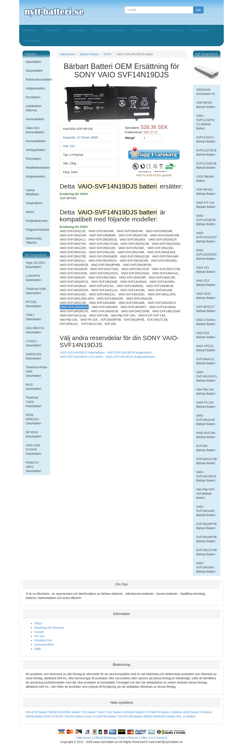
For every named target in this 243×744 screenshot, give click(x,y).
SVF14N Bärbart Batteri (205, 448)
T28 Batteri (88, 712)
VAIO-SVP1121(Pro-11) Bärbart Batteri (205, 122)
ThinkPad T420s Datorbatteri (33, 402)
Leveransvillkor (44, 644)
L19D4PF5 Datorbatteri (33, 278)
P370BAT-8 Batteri (158, 712)
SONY (107, 54)
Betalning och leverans (49, 627)
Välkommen (30, 30)
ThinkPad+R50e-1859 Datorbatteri (37, 371)
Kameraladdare (142, 30)
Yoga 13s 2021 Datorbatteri (35, 265)
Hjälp (37, 648)
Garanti (39, 632)
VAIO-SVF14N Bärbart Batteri (205, 435)
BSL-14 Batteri (186, 716)
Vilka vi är (147, 737)
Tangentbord (34, 203)
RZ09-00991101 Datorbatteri (33, 419)
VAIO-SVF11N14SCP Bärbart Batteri (206, 237)
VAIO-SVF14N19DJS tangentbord (129, 352)
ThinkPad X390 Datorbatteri (36, 291)
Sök (198, 10)
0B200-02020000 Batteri (64, 712)
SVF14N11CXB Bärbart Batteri (206, 461)
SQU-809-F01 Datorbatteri (35, 330)
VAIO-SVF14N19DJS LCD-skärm (81, 356)
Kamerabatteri (76, 30)
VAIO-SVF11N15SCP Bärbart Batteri (206, 254)
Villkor (38, 623)
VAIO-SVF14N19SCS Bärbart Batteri (206, 376)
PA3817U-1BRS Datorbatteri (33, 467)
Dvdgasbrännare (37, 220)
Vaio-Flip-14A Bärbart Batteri (205, 391)
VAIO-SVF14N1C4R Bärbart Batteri (205, 420)
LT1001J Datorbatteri (33, 343)
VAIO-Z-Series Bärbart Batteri (205, 322)
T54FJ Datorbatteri (33, 317)
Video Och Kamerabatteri (109, 30)
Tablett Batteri (199, 30)
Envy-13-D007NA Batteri (101, 716)
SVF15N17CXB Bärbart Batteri (206, 552)
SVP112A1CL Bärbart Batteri (205, 139)
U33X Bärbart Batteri (205, 178)
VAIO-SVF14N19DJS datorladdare (82, 352)
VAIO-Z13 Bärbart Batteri (205, 283)
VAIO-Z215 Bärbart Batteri (205, 296)
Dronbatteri (33, 97)
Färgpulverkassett (37, 229)
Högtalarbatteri (35, 88)
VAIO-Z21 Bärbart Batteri (205, 269)
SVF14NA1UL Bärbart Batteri (205, 361)
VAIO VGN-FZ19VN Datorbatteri (33, 449)
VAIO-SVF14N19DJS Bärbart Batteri (206, 476)
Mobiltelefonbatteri (171, 30)
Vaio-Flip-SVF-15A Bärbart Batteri (205, 493)
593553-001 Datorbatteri (34, 356)
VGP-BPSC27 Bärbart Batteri (205, 309)
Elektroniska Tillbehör (34, 240)
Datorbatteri (52, 30)
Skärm (30, 212)
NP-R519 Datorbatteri (33, 434)
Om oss (39, 636)
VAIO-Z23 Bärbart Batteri (205, 335)
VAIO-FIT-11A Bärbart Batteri (205, 205)
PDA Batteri (33, 158)
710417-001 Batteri (109, 712)
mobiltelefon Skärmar (34, 108)
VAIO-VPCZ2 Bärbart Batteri (205, 348)
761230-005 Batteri (130, 716)
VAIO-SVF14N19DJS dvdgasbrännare (130, 356)
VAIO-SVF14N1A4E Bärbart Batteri (205, 511)
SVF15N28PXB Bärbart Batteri (206, 526)
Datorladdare (31, 40)
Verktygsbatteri (35, 150)
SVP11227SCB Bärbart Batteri (206, 152)
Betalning (109, 737)
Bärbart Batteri (89, 54)
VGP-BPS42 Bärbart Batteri (205, 191)
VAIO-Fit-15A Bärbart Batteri (205, 404)
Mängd (130, 138)
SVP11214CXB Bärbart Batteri (206, 165)
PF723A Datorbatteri (33, 304)
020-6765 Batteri (37, 712)
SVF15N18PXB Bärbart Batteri (206, 539)
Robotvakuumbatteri (38, 79)
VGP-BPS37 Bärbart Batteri (205, 105)
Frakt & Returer (128, 737)
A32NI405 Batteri (133, 712)
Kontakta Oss (43, 640)
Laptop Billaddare (32, 192)
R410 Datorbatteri (33, 386)
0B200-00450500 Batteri (160, 716)
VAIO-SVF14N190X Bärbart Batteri (205, 567)
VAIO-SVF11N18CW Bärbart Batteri (206, 220)
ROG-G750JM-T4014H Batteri (64, 716)
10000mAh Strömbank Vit (205, 92)
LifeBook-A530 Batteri (185, 712)
